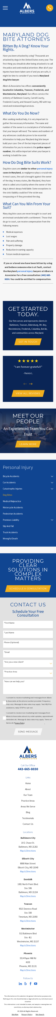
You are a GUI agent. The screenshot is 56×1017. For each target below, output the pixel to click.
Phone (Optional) (11, 642)
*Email (7, 652)
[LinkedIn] (20, 983)
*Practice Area (10, 671)
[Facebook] (30, 983)
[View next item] (31, 384)
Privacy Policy (19, 723)
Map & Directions (28, 850)
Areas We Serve (28, 806)
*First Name (9, 623)
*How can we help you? (14, 681)
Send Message (28, 731)
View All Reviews (28, 393)
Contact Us (28, 824)
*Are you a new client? (14, 662)
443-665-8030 (28, 769)
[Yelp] (25, 983)
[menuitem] (26, 476)
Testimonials (28, 818)
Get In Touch (28, 341)
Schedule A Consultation (27, 588)
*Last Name (9, 632)
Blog (28, 812)
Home (28, 783)
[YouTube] (35, 983)
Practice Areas (28, 800)
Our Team (27, 795)
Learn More (28, 444)
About (28, 789)
